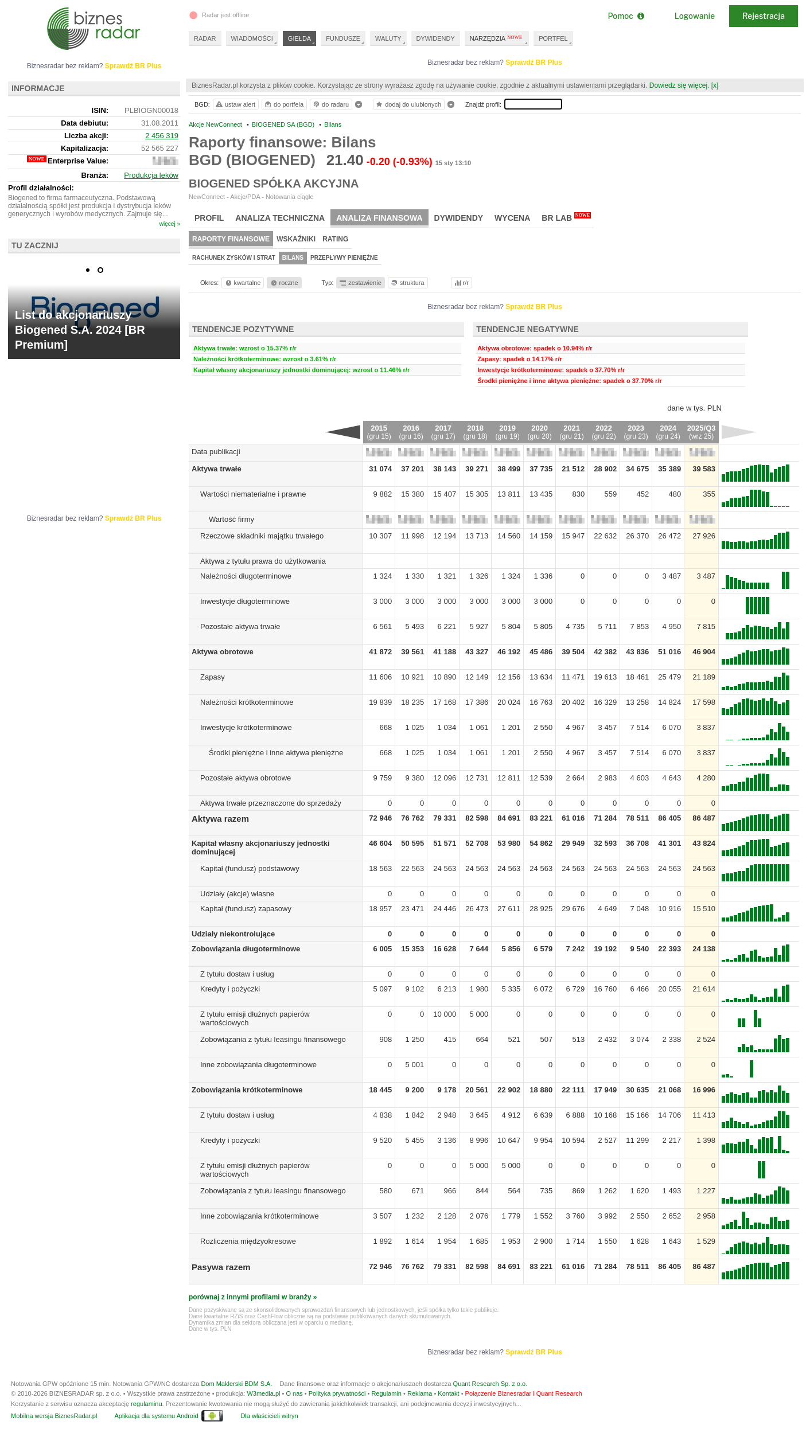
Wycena (512, 217)
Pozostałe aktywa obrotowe (245, 778)
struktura (407, 282)
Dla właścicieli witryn (269, 1415)
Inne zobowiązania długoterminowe (258, 1064)
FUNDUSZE (343, 38)
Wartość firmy (231, 519)
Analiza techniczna (280, 217)
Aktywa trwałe (217, 468)
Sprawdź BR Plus (533, 62)
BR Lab (566, 217)
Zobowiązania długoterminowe (246, 948)
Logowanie (695, 16)
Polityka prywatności (337, 1393)
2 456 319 (161, 135)
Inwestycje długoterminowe (245, 601)
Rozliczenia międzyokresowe (248, 1241)
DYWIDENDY (435, 38)
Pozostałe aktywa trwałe (240, 626)
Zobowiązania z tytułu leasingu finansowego (273, 1039)
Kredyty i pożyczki (230, 989)
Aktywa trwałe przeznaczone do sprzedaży (270, 803)
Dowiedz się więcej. (679, 85)
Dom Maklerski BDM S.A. (236, 1383)
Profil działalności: (41, 187)
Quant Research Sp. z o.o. (490, 1383)
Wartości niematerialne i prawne (253, 494)
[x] (715, 85)
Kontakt (448, 1393)
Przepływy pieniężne (344, 258)
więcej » (169, 224)
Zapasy (212, 677)
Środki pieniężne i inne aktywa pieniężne (276, 752)
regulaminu (146, 1403)
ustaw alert (235, 104)
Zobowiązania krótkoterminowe (247, 1090)
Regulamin (386, 1393)
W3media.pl (263, 1393)
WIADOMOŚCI (252, 38)
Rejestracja (763, 16)
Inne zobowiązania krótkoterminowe (259, 1216)
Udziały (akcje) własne (237, 893)
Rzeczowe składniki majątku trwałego (262, 536)
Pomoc (626, 16)
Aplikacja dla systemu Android (156, 1415)
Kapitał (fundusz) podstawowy (249, 868)
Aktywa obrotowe (223, 651)
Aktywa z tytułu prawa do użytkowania (263, 561)
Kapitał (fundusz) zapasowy (245, 908)
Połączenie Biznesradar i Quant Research (523, 1393)
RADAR (205, 38)
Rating (335, 239)
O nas (294, 1393)
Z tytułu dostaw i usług (237, 974)
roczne (283, 282)
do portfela (283, 104)
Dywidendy (459, 217)
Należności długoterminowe (245, 576)
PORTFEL (553, 38)
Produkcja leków (151, 175)
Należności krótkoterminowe (247, 702)
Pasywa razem (221, 1267)
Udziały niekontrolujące (233, 934)
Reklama (419, 1393)
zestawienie (359, 282)
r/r (461, 282)
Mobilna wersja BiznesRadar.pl (54, 1415)
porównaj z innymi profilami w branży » (253, 1297)
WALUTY (388, 38)
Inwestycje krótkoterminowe (246, 727)
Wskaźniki (296, 239)
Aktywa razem (220, 818)
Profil (209, 217)
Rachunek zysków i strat (233, 258)
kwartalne (242, 282)
